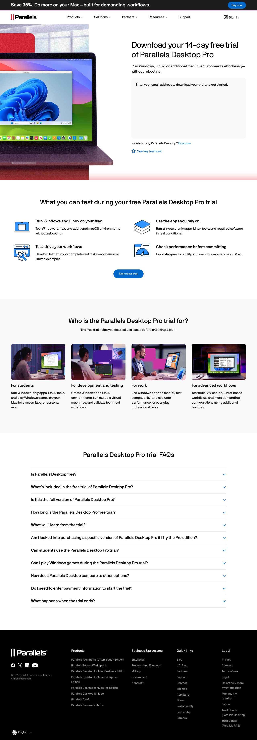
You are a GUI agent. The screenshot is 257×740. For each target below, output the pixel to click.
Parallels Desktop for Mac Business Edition (98, 671)
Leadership (184, 712)
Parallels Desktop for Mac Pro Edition (94, 688)
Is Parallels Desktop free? (128, 474)
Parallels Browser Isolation (87, 705)
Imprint (226, 704)
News (180, 700)
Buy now (184, 143)
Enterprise (138, 659)
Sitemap (182, 689)
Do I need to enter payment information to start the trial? (128, 588)
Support (182, 677)
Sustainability (185, 706)
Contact (182, 683)
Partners (182, 671)
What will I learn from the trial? (128, 525)
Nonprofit (138, 683)
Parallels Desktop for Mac (87, 693)
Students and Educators (147, 665)
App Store (183, 694)
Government (139, 677)
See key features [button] (149, 151)
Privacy (226, 659)
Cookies (227, 665)
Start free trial (128, 273)
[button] (75, 17)
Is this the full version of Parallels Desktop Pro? (128, 500)
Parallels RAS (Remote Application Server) (97, 659)
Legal (225, 677)
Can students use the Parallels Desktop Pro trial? (128, 550)
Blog (179, 659)
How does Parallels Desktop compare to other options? (128, 576)
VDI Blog (182, 665)
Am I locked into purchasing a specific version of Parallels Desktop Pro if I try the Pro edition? (128, 538)
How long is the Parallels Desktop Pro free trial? (128, 512)
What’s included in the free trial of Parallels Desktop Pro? (128, 487)
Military (136, 671)
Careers (182, 718)
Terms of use (230, 671)
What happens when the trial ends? (128, 601)
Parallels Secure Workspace (89, 665)
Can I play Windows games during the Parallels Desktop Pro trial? (128, 563)
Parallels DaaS (80, 699)
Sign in (231, 17)
